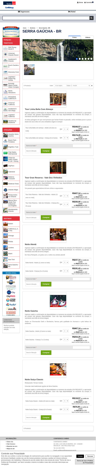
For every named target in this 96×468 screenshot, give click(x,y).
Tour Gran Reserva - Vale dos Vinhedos (43, 178)
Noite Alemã (30, 244)
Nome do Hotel (31, 146)
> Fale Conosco (10, 444)
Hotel (71, 12)
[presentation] (74, 37)
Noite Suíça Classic (34, 379)
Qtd (61, 129)
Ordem (68, 85)
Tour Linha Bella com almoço (39, 109)
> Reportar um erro (11, 446)
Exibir (51, 85)
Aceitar (80, 456)
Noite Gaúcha (31, 311)
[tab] (74, 37)
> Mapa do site (10, 448)
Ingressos (23, 12)
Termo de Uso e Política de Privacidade (85, 462)
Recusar (90, 456)
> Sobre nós (9, 441)
